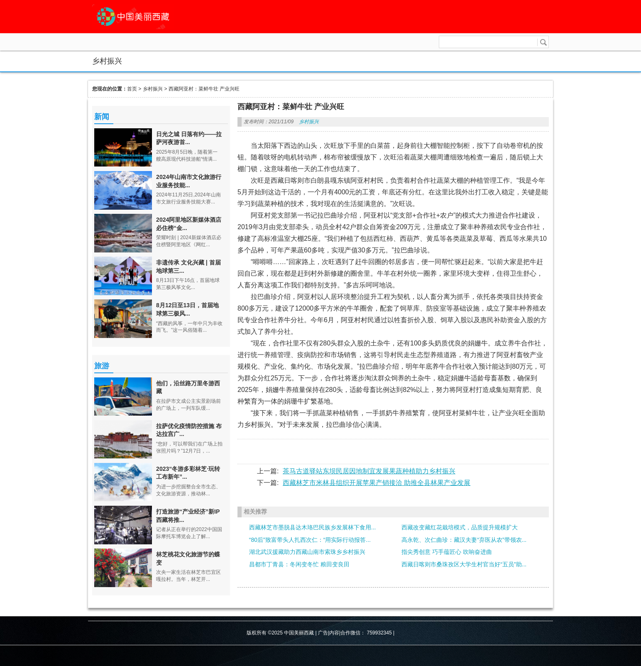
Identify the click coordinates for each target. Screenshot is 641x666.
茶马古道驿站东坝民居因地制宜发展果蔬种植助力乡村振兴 (369, 471)
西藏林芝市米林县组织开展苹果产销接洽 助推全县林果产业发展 (376, 482)
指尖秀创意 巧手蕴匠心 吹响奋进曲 (446, 551)
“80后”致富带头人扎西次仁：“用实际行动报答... (310, 539)
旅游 (101, 366)
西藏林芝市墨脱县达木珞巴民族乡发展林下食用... (312, 527)
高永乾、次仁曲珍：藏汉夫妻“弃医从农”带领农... (463, 539)
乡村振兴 (153, 89)
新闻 (101, 117)
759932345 (379, 633)
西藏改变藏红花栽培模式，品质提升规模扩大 (459, 527)
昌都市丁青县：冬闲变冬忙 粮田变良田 (299, 564)
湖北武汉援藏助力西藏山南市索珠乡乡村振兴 (307, 551)
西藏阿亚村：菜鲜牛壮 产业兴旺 (204, 89)
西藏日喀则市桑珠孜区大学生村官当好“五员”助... (463, 564)
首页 (132, 89)
